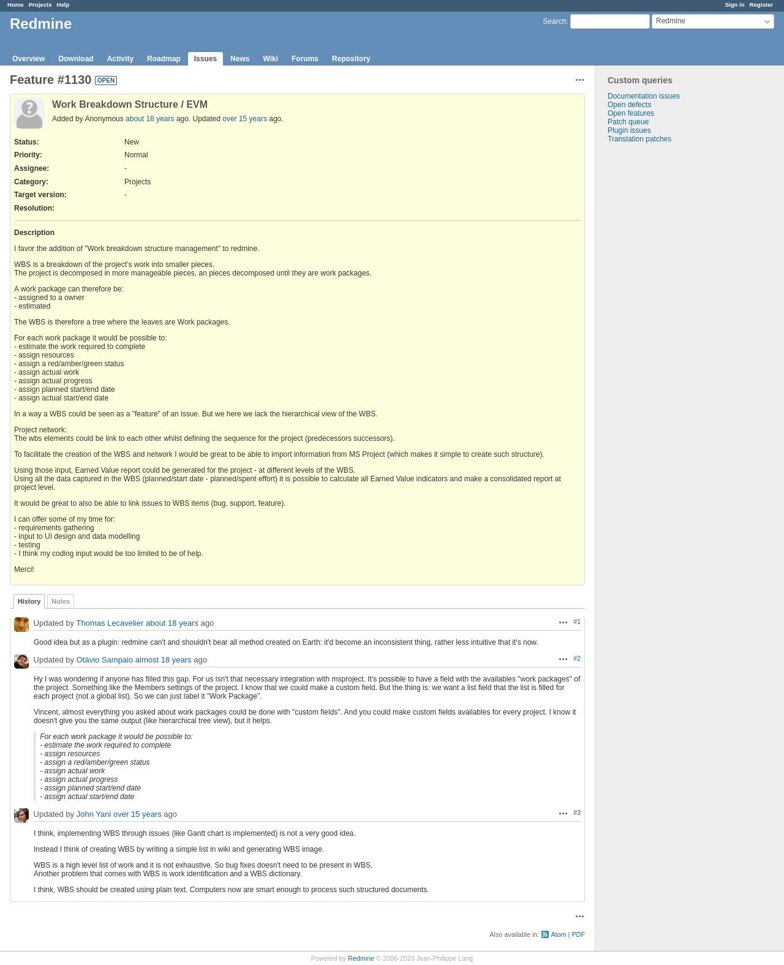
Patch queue (628, 122)
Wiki (270, 58)
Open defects (629, 104)
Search (554, 21)
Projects (40, 4)
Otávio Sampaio (105, 659)
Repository (351, 58)
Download (75, 58)
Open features (631, 113)
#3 (577, 812)
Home (15, 4)
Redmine (361, 958)
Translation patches (639, 139)
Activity (120, 58)
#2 (577, 658)
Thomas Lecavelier (109, 623)
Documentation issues (644, 96)
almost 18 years (163, 659)
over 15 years (244, 119)
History (29, 601)
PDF (578, 934)
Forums (305, 58)
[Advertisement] (657, 335)
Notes (60, 601)
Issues (205, 58)
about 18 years (150, 119)
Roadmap (164, 58)
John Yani (94, 814)
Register (761, 4)
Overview (28, 58)
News (239, 58)
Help (63, 4)
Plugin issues (629, 130)
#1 (577, 621)
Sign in (735, 4)
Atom (558, 934)
